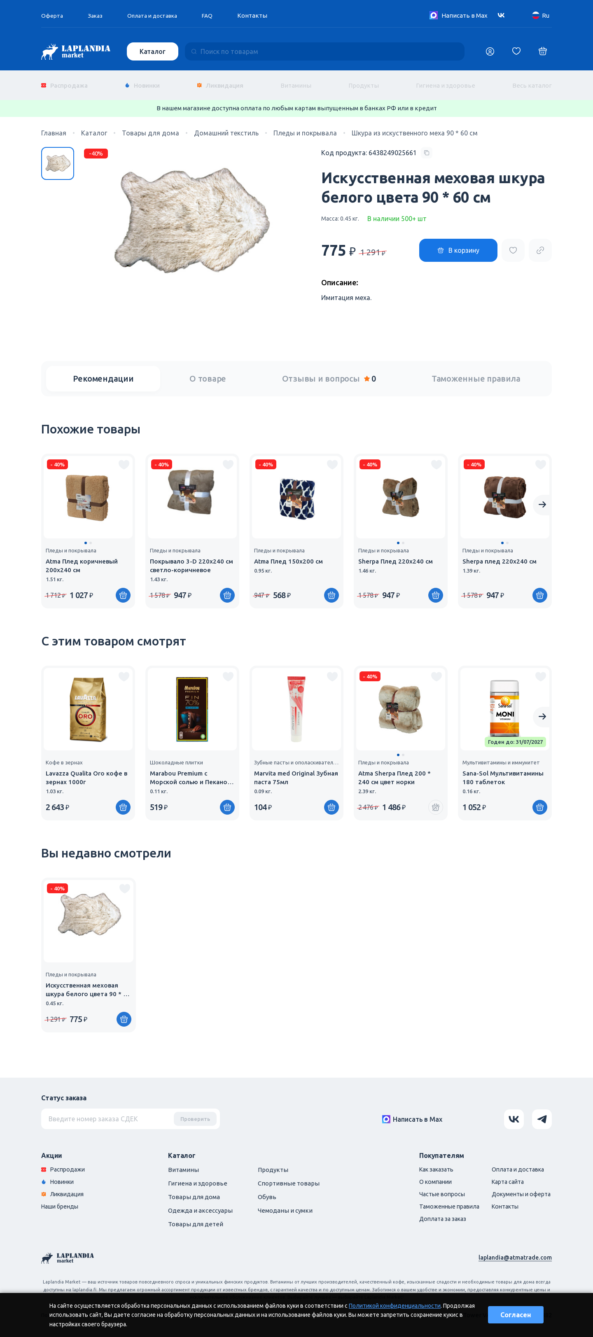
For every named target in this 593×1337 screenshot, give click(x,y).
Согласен (515, 1314)
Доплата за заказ (434, 1214)
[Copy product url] (540, 244)
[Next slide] (542, 499)
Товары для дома (194, 1190)
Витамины (295, 82)
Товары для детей (195, 1217)
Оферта (52, 15)
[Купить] (123, 589)
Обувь (267, 1190)
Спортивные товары (289, 1177)
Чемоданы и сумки (285, 1204)
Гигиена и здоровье (445, 82)
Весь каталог (532, 82)
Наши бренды (62, 1201)
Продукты (363, 82)
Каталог (153, 51)
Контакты (262, 15)
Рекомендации (103, 372)
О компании (426, 1176)
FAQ (216, 15)
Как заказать (428, 1163)
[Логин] (490, 51)
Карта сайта (504, 1176)
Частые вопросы (433, 1189)
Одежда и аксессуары (200, 1204)
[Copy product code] (376, 146)
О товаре (207, 372)
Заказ (97, 15)
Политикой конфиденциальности (395, 1305)
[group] (88, 524)
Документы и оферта (518, 1189)
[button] (85, 536)
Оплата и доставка (158, 15)
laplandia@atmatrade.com (514, 1251)
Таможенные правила (476, 372)
